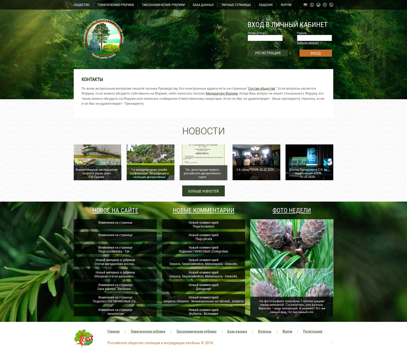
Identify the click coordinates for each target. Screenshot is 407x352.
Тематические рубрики (148, 331)
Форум (287, 331)
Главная (113, 331)
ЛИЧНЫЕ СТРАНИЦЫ (236, 5)
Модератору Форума (222, 93)
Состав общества (261, 88)
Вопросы (265, 331)
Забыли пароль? (308, 42)
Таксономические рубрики (196, 331)
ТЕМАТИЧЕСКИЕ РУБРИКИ (116, 5)
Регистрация (312, 331)
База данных (237, 331)
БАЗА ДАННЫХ (203, 5)
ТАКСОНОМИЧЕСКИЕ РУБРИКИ (163, 5)
